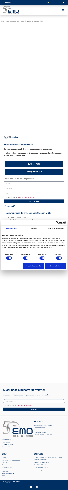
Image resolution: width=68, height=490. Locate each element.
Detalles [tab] (34, 228)
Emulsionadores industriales (15, 21)
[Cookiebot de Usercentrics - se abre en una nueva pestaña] (57, 222)
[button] (55, 2)
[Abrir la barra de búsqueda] (40, 2)
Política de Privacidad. (27, 197)
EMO (2, 21)
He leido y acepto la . (18, 405)
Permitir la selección (33, 266)
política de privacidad (25, 405)
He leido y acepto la (20, 197)
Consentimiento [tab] (11, 228)
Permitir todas (55, 266)
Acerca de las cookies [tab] (56, 228)
